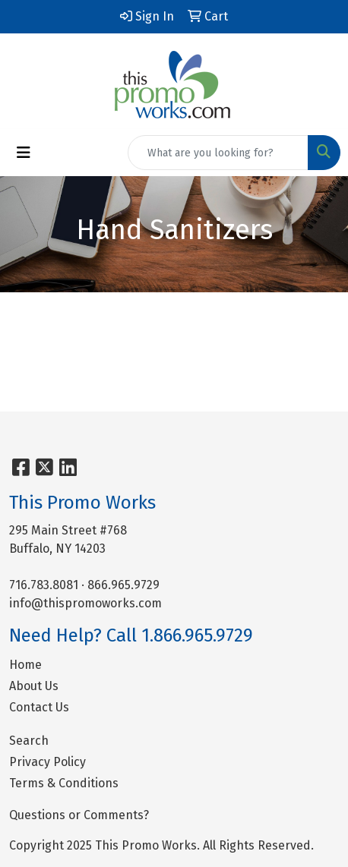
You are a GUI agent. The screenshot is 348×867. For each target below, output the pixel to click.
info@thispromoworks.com (85, 603)
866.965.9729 (123, 585)
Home (25, 664)
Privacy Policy (47, 762)
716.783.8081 (43, 585)
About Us (34, 686)
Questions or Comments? (79, 815)
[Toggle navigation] (24, 152)
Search (29, 740)
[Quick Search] (218, 152)
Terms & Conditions (64, 783)
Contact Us (39, 707)
